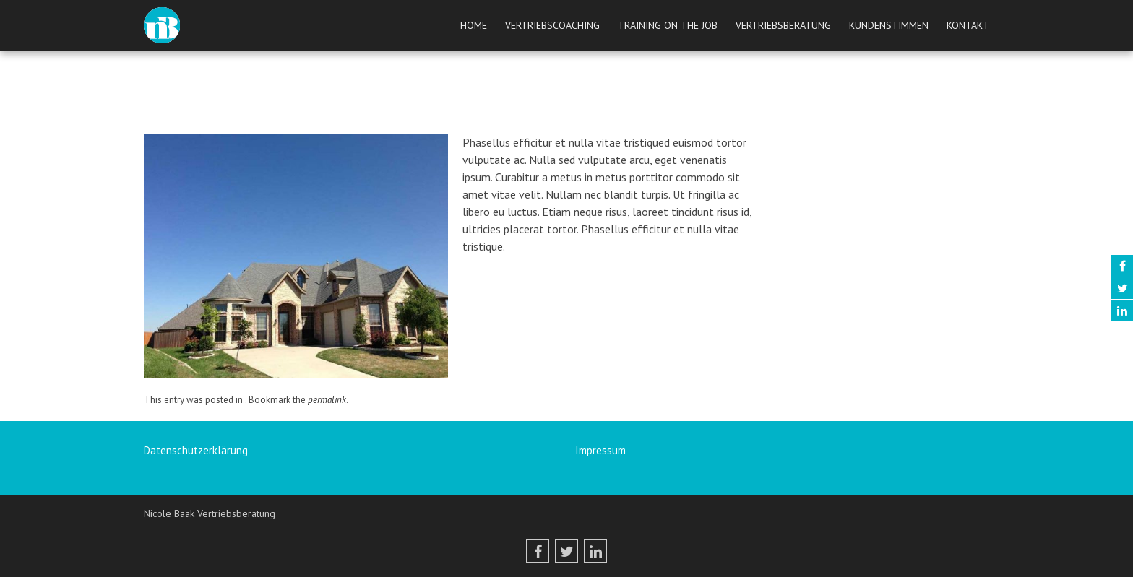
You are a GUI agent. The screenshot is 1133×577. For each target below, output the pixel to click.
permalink (327, 400)
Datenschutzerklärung (196, 450)
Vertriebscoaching (552, 25)
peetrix (544, 117)
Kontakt (968, 25)
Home (473, 25)
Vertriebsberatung (783, 25)
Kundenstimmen (889, 25)
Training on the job (668, 25)
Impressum (600, 450)
